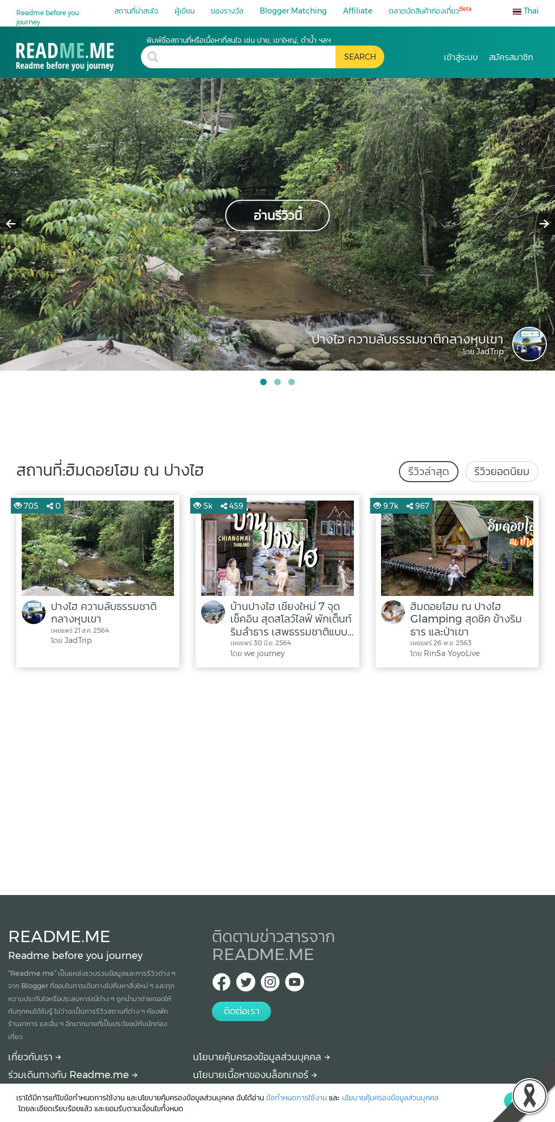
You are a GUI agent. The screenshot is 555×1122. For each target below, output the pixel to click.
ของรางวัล (227, 11)
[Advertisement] (277, 778)
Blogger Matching (293, 11)
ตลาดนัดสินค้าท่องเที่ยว (430, 10)
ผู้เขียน (185, 11)
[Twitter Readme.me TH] (245, 985)
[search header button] (359, 57)
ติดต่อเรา (242, 1011)
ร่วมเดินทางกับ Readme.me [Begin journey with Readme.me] (73, 1075)
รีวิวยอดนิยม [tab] (502, 471)
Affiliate (357, 11)
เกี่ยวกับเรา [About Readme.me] (34, 1057)
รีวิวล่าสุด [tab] (428, 471)
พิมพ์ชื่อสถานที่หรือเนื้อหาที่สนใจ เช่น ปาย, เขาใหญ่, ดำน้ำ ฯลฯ (238, 40)
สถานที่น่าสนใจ (136, 11)
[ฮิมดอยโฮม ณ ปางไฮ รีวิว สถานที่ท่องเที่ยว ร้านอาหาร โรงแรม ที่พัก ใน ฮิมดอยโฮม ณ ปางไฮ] (78, 53)
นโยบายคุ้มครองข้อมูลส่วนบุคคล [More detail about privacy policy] (261, 1057)
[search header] (250, 57)
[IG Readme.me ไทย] (270, 985)
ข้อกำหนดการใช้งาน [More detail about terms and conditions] (296, 1097)
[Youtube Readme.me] (294, 985)
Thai (526, 11)
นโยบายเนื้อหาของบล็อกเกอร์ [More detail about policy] (255, 1075)
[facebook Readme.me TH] (221, 985)
